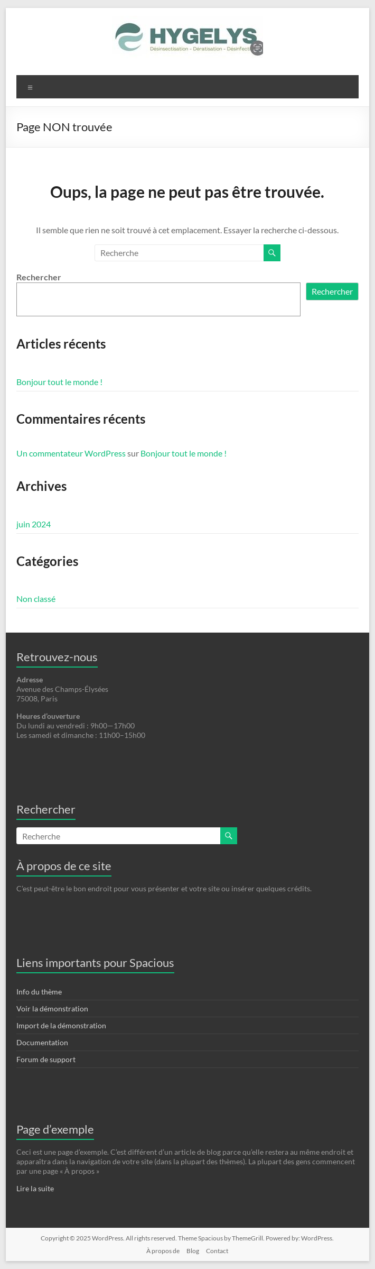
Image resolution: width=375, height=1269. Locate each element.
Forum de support (46, 1059)
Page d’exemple (55, 1129)
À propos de (163, 1251)
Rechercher (38, 277)
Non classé (35, 599)
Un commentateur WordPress (71, 453)
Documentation (42, 1042)
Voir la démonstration (52, 1008)
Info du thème (39, 991)
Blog (192, 1251)
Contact (217, 1251)
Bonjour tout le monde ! (59, 382)
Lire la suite (35, 1188)
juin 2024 (33, 524)
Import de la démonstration (61, 1025)
